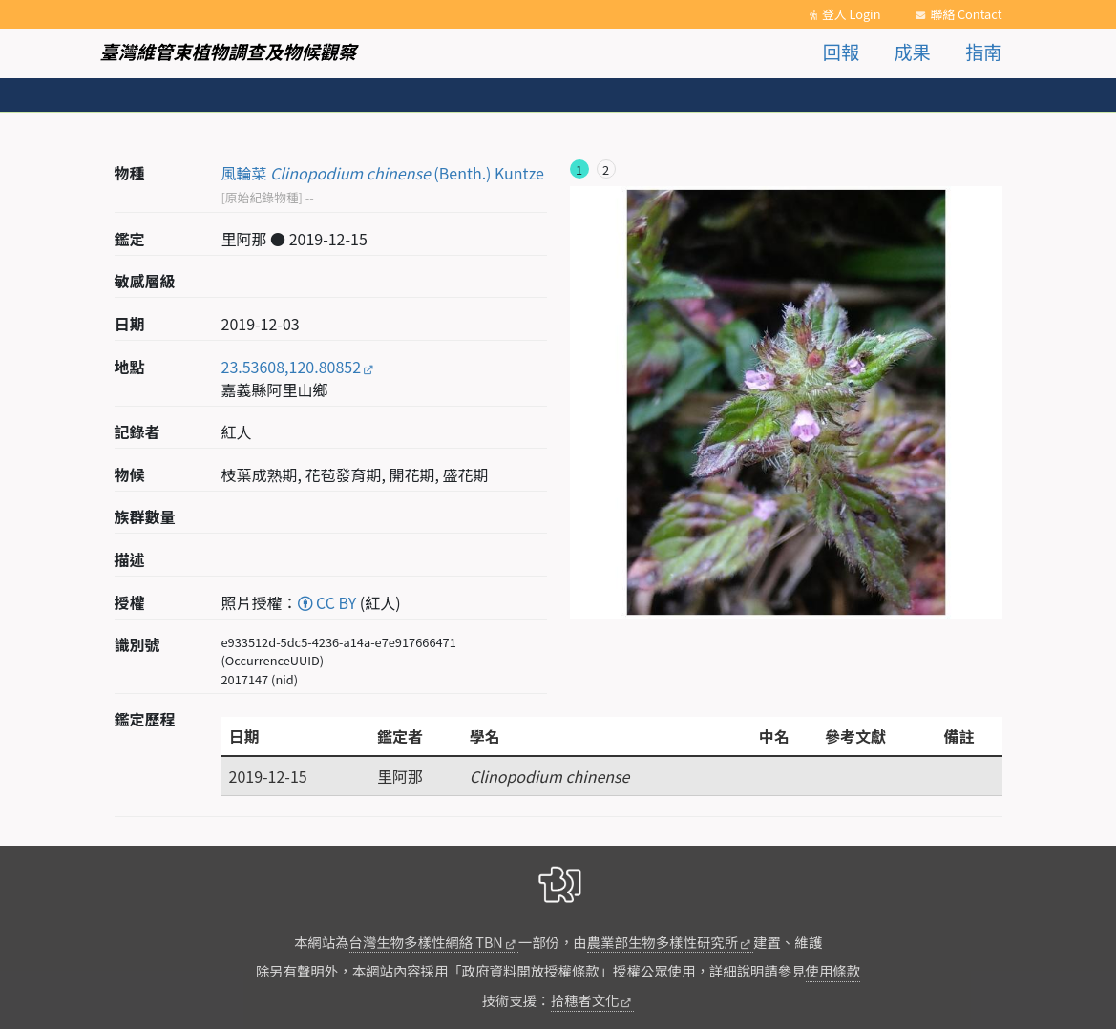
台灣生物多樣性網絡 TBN (426, 942)
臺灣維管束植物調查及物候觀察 (228, 51)
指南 (983, 51)
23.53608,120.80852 (291, 366)
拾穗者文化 (585, 1000)
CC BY (327, 602)
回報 (841, 51)
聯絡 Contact (965, 14)
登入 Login (851, 14)
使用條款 (833, 970)
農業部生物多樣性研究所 (662, 942)
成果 (912, 51)
